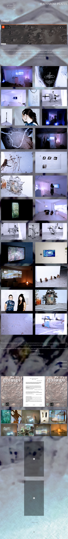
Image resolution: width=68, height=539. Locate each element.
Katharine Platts (53, 3)
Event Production (11, 7)
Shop (14, 9)
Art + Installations (11, 5)
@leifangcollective (63, 361)
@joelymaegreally (63, 364)
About (14, 4)
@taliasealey (64, 368)
